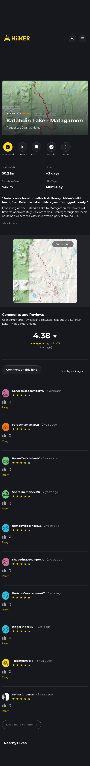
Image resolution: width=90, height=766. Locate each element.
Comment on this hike (21, 369)
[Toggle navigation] (82, 38)
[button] (10, 223)
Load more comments (21, 724)
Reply (5, 407)
